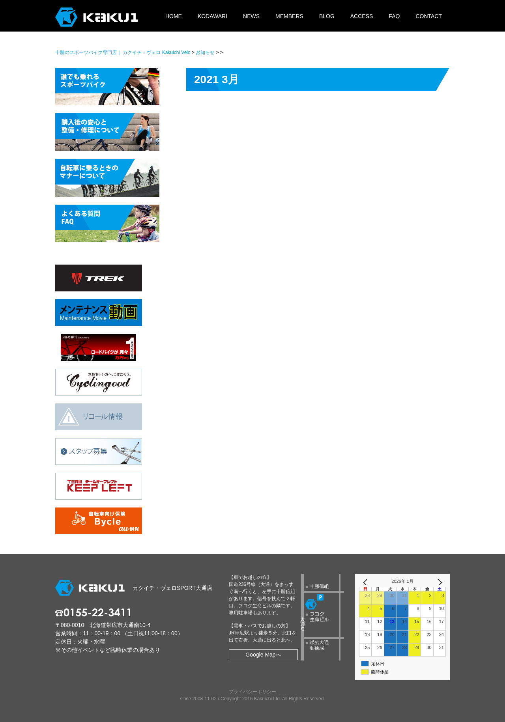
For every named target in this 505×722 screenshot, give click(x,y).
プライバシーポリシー (252, 691)
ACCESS (361, 16)
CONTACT (428, 16)
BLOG (327, 16)
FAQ (394, 16)
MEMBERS (289, 16)
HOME (173, 16)
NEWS (251, 16)
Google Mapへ (263, 654)
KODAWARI (212, 16)
